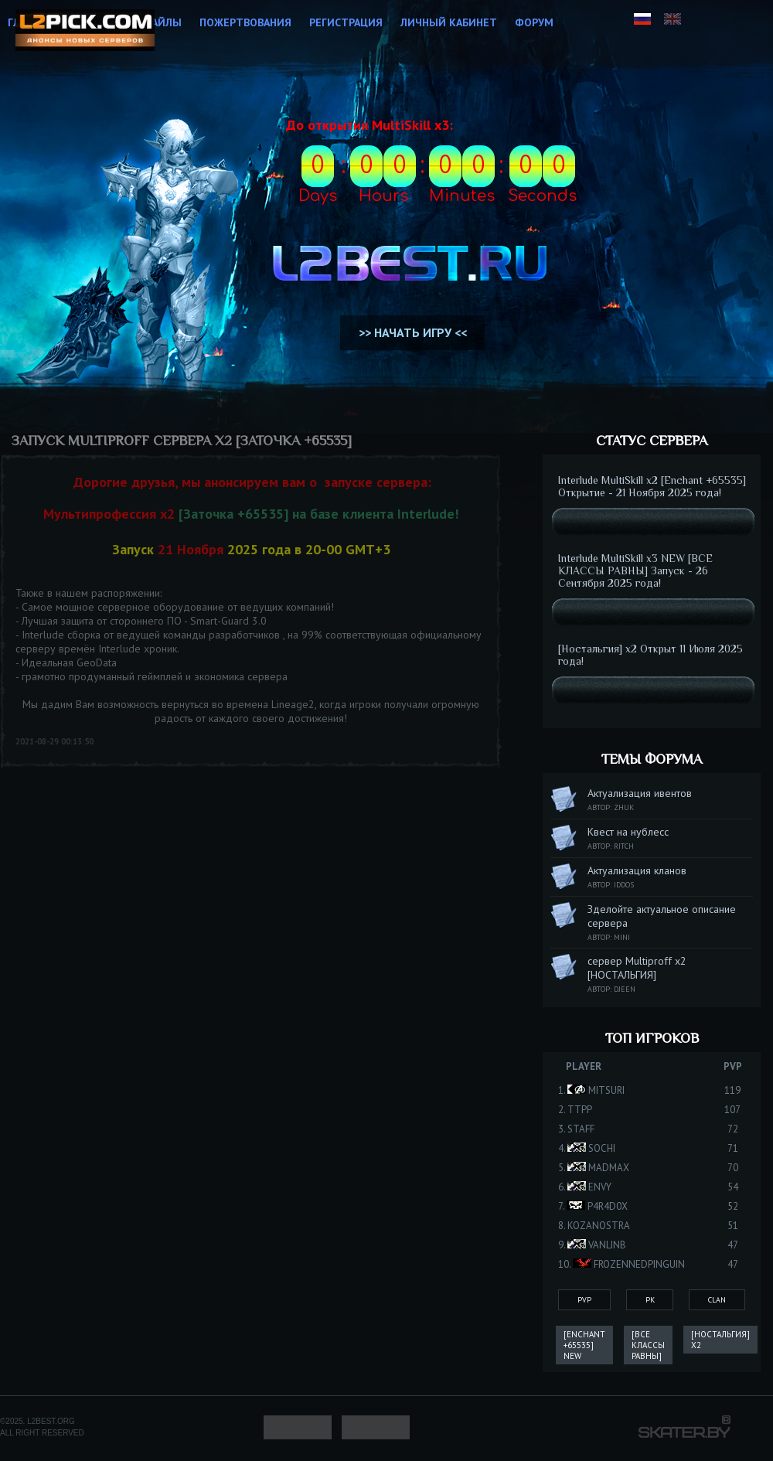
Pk (650, 1300)
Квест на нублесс (628, 832)
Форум (534, 22)
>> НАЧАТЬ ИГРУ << (413, 332)
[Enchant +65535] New (584, 1345)
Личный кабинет (448, 22)
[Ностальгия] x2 (720, 1339)
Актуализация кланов (636, 870)
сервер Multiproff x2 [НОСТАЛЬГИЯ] (636, 968)
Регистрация (346, 22)
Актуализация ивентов (639, 793)
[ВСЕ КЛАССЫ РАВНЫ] (648, 1345)
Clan (717, 1300)
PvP (584, 1300)
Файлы (162, 22)
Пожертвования (245, 22)
